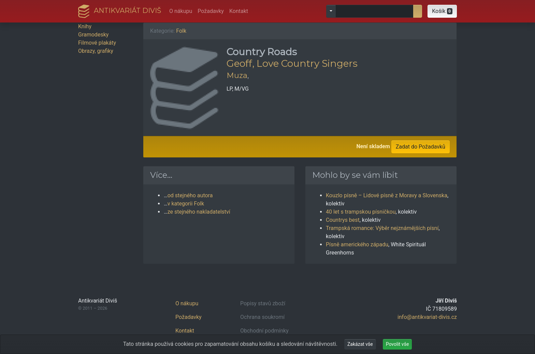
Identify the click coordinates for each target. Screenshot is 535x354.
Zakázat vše (360, 344)
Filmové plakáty (97, 43)
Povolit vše (397, 344)
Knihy (84, 26)
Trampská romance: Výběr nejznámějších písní (382, 228)
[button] (442, 11)
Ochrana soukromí (262, 317)
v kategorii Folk (186, 203)
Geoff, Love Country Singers (292, 63)
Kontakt (238, 11)
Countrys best (343, 220)
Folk (181, 31)
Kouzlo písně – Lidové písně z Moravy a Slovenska (386, 195)
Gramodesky (93, 34)
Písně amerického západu (357, 244)
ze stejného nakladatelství (199, 212)
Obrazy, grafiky (95, 51)
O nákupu (180, 11)
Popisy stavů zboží (262, 303)
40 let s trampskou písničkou (360, 212)
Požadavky (211, 11)
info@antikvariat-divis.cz (427, 317)
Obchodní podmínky (264, 330)
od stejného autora (190, 195)
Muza (237, 75)
